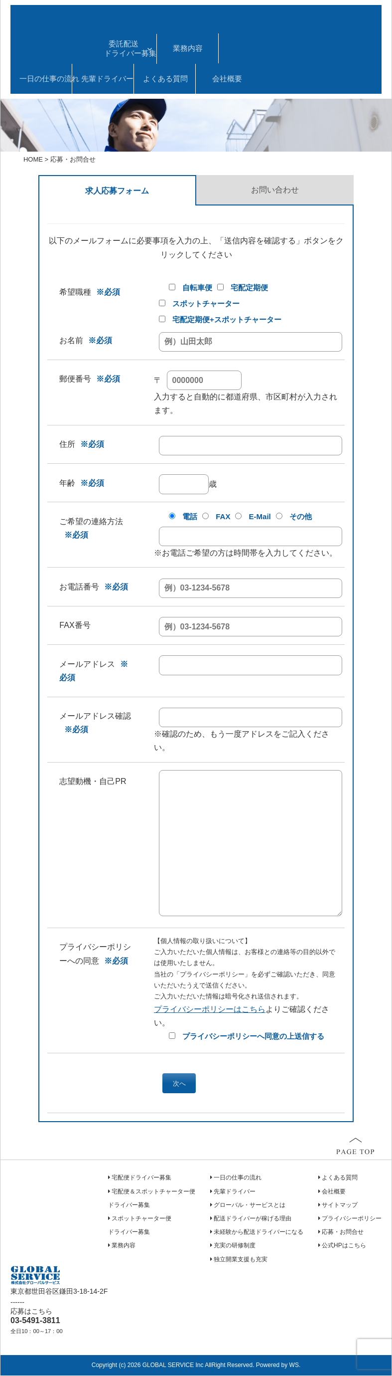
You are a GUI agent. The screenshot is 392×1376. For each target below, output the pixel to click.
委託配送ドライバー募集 (130, 48)
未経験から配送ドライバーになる (258, 1232)
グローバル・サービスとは (249, 1205)
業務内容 (188, 48)
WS (294, 1366)
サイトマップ (340, 1205)
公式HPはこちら (344, 1246)
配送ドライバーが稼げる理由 (252, 1219)
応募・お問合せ (343, 1232)
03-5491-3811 (35, 1321)
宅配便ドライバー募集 (141, 1178)
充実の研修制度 (235, 1246)
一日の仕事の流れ (45, 78)
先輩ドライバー (107, 78)
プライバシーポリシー (352, 1219)
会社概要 (227, 78)
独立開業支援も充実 (240, 1259)
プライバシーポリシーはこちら (209, 1009)
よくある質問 (165, 78)
